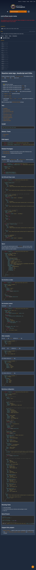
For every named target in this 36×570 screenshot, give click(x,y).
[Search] (7, 12)
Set (8, 112)
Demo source (6, 134)
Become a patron (6, 530)
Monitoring (11, 531)
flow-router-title (6, 151)
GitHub (31, 1)
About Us (20, 1)
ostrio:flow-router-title (16, 102)
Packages (24, 1)
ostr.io (6, 531)
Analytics (15, 531)
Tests (4, 135)
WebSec (18, 531)
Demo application (6, 109)
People (28, 1)
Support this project (7, 120)
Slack (34, 1)
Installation (5, 108)
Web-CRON (23, 531)
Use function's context (7, 116)
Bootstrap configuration (7, 117)
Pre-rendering (30, 531)
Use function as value (7, 114)
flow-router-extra (6, 153)
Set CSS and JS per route (8, 111)
